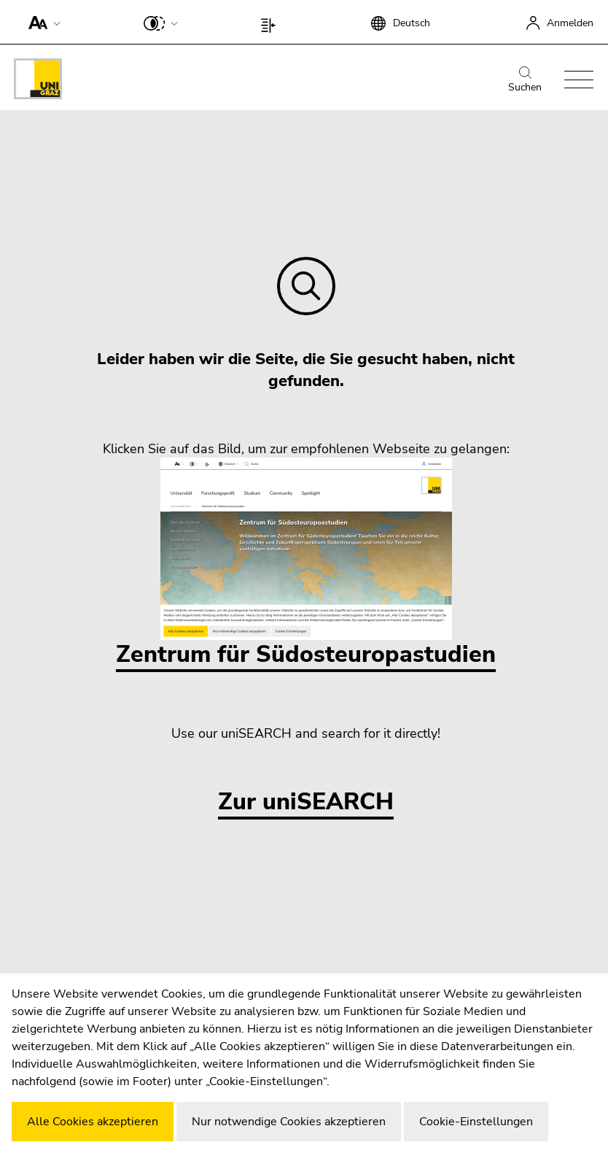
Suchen (525, 80)
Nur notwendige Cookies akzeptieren (289, 1122)
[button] (41, 22)
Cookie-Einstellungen (476, 1122)
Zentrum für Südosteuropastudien (306, 564)
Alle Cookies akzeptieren (92, 1122)
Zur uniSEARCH (306, 802)
